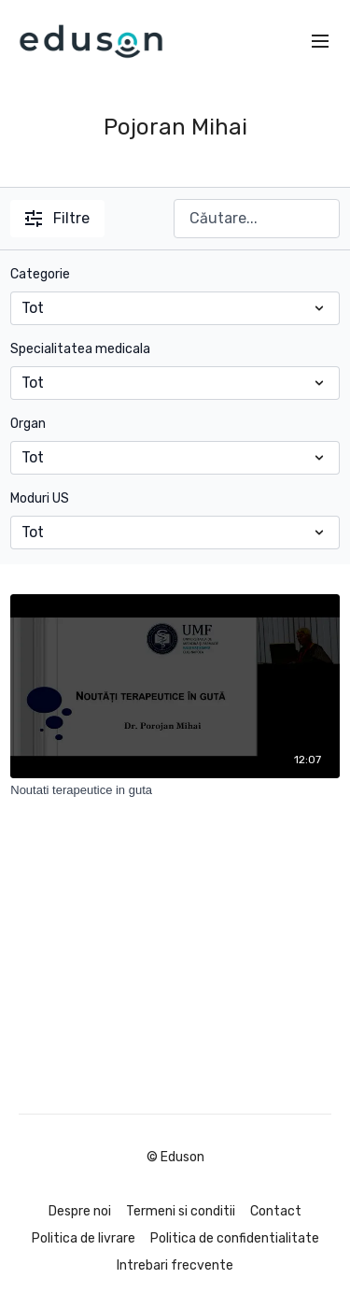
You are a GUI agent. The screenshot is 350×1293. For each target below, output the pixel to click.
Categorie (40, 274)
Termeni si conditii (180, 1211)
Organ (28, 424)
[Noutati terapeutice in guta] (175, 790)
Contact (275, 1211)
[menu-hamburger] (320, 41)
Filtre (57, 218)
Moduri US (39, 498)
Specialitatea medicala (80, 349)
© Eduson (175, 1157)
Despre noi (80, 1211)
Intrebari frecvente (175, 1265)
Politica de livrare (83, 1238)
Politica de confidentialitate (234, 1238)
